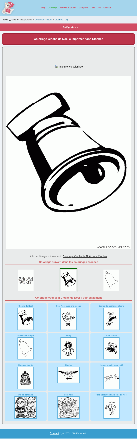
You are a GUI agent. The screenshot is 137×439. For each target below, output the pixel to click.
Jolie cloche (111, 346)
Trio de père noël (25, 406)
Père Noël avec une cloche (68, 317)
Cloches (61, 19)
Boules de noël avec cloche (111, 317)
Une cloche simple (25, 346)
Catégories (68, 27)
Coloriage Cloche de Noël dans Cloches (85, 256)
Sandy (68, 346)
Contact (54, 433)
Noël (49, 19)
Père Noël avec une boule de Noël (111, 406)
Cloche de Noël (25, 317)
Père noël (68, 406)
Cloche (68, 373)
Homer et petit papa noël (111, 376)
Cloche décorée (25, 376)
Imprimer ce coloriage (71, 66)
